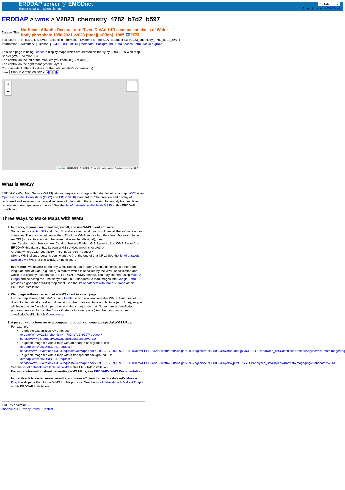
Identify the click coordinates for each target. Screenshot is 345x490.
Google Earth (127, 279)
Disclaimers (10, 409)
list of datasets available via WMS (89, 205)
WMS (132, 193)
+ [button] (8, 84)
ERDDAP (15, 19)
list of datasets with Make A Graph (101, 283)
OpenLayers (54, 314)
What (7, 184)
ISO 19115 (70, 44)
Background (104, 44)
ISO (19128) (67, 197)
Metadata (87, 44)
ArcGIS (41, 231)
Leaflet (39, 52)
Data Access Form (128, 44)
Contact (47, 409)
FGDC (56, 44)
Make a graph (152, 44)
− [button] (8, 91)
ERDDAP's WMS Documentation (118, 371)
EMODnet (333, 8)
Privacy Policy (30, 409)
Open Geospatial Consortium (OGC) (27, 197)
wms (42, 19)
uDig (56, 231)
